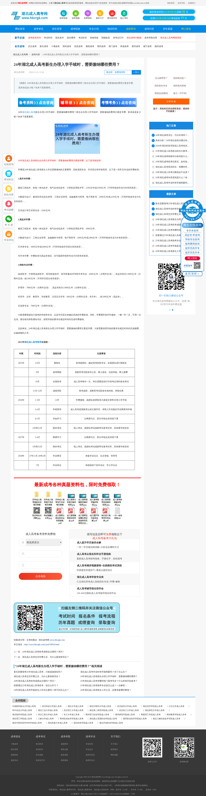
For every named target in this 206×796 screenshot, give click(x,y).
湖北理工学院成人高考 (22, 718)
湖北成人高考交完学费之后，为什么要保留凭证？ (45, 657)
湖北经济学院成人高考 (153, 706)
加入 (136, 72)
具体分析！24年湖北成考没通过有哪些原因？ (173, 140)
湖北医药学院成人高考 (22, 714)
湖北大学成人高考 (75, 706)
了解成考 (14, 744)
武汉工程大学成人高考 (48, 714)
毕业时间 (89, 744)
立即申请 (171, 101)
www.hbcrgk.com (57, 640)
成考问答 (149, 29)
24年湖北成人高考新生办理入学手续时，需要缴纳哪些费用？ (109, 676)
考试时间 (39, 744)
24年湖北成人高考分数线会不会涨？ (172, 172)
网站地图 (114, 755)
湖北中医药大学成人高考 (100, 706)
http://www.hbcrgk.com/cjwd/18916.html (41, 644)
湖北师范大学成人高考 (155, 710)
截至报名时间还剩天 (169, 11)
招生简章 (57, 29)
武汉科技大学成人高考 (52, 706)
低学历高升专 (192, 248)
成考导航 (181, 3)
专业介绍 (94, 29)
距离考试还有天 (169, 18)
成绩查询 (131, 29)
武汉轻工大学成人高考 (129, 710)
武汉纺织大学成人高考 (127, 706)
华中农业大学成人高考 (22, 710)
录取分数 (64, 749)
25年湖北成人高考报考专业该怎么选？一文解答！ (103, 685)
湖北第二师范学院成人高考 (101, 710)
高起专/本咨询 (192, 235)
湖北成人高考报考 (32, 342)
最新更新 (171, 3)
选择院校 (14, 755)
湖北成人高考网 (20, 54)
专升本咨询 (192, 230)
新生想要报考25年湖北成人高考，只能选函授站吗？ (38, 672)
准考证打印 (40, 760)
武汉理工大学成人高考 (73, 710)
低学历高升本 (192, 252)
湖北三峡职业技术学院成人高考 (166, 718)
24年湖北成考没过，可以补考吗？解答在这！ (173, 135)
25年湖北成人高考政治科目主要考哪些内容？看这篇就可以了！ (173, 151)
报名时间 (112, 29)
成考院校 (75, 29)
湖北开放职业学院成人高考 (111, 723)
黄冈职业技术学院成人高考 (135, 718)
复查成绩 (64, 755)
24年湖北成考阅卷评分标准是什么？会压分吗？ (173, 156)
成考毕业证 (90, 755)
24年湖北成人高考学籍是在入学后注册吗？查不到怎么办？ (41, 690)
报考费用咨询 (192, 243)
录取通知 (64, 760)
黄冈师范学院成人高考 (125, 714)
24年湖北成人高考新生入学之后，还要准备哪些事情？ (105, 690)
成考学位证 (90, 760)
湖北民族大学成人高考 (58, 723)
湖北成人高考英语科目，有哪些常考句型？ (173, 167)
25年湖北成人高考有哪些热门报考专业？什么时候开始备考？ (109, 681)
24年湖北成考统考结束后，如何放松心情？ (173, 162)
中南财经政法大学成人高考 (24, 706)
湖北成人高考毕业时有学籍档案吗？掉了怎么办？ (103, 672)
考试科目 (39, 749)
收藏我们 (191, 3)
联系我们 (114, 749)
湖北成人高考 (28, 112)
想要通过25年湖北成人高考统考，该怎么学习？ (36, 685)
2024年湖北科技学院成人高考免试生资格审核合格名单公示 (173, 146)
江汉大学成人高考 (176, 706)
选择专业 (14, 760)
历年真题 (168, 29)
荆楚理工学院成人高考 (151, 714)
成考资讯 (38, 29)
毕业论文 (89, 749)
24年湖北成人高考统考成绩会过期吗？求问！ (43, 652)
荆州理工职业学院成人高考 (97, 714)
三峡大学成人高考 (46, 718)
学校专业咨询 (192, 239)
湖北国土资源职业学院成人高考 (103, 718)
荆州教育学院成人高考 (176, 714)
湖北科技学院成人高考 (83, 723)
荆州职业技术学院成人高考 (71, 718)
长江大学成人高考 (71, 714)
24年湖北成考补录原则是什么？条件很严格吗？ (173, 177)
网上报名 (186, 29)
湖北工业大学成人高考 (48, 710)
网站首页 (20, 29)
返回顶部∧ (192, 273)
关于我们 (114, 744)
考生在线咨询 (192, 225)
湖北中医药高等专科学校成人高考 (27, 723)
